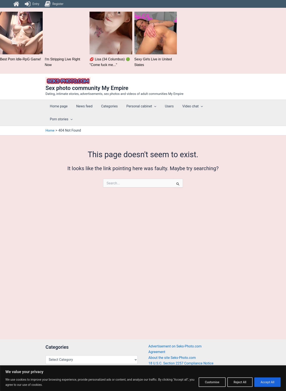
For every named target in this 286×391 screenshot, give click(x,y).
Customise (212, 382)
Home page (58, 106)
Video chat (183, 106)
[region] (143, 378)
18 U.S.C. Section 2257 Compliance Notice (180, 363)
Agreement (156, 352)
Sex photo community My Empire (87, 88)
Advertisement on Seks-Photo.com (175, 346)
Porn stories (211, 106)
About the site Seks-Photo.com (172, 358)
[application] (148, 106)
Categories (105, 106)
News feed (82, 106)
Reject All (240, 382)
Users (161, 106)
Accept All (267, 382)
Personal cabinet (135, 106)
